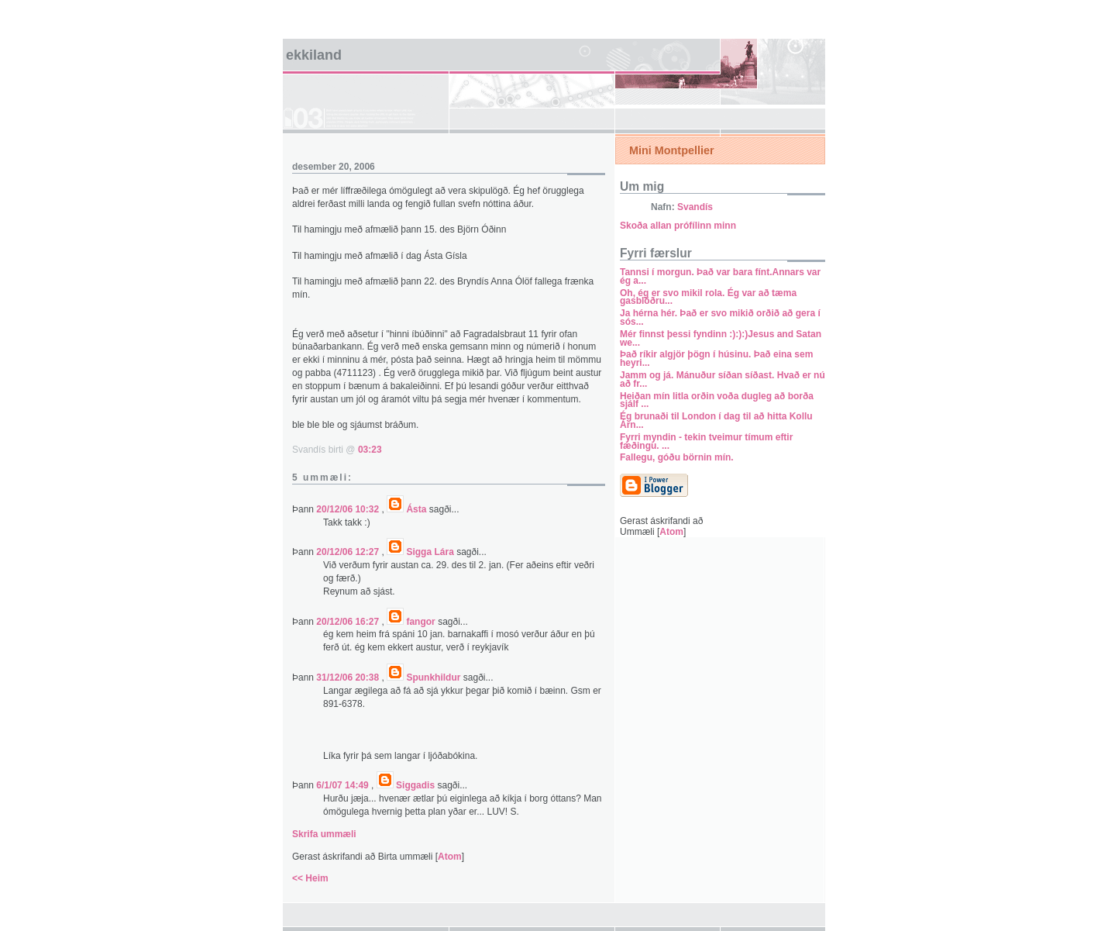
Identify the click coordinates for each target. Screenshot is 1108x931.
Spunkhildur (433, 677)
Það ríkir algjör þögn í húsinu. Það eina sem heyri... (716, 358)
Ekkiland (314, 55)
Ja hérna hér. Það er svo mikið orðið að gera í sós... (720, 317)
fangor (420, 621)
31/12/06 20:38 (348, 677)
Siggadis (415, 785)
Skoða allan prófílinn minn (678, 225)
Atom (450, 856)
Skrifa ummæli (324, 834)
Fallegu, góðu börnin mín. (677, 457)
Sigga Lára (429, 552)
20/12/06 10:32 (348, 509)
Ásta (416, 509)
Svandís (695, 207)
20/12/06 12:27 (348, 552)
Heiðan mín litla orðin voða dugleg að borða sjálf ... (717, 400)
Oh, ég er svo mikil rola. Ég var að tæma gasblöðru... (708, 297)
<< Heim (310, 878)
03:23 (370, 449)
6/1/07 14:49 (343, 785)
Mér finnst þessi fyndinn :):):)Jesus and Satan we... (720, 338)
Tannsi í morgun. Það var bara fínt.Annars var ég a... (720, 276)
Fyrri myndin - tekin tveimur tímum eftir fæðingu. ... (706, 441)
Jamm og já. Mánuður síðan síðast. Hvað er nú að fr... (722, 379)
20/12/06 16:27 (348, 621)
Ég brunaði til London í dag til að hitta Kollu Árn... (716, 420)
